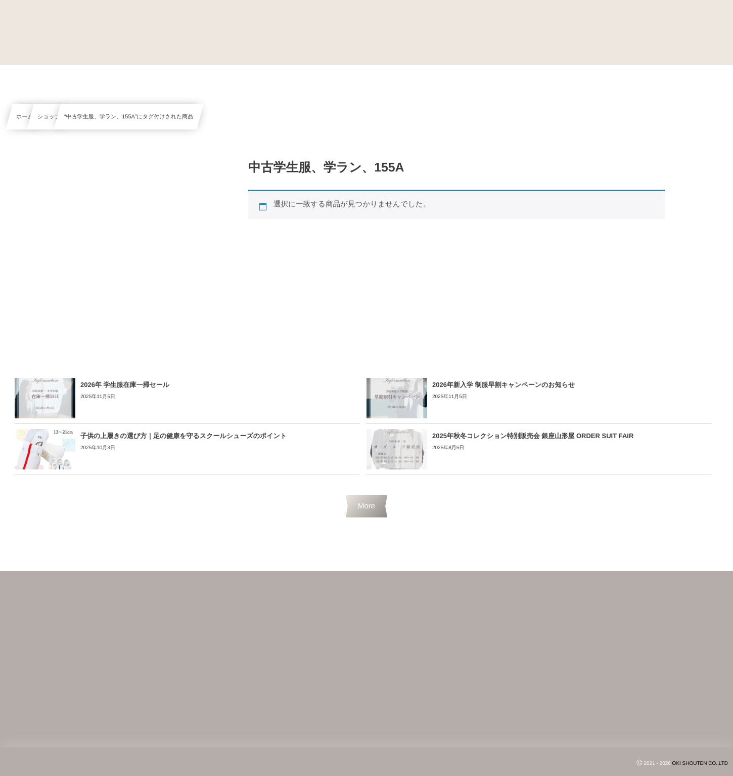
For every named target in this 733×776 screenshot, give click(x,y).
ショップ (48, 117)
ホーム (24, 117)
